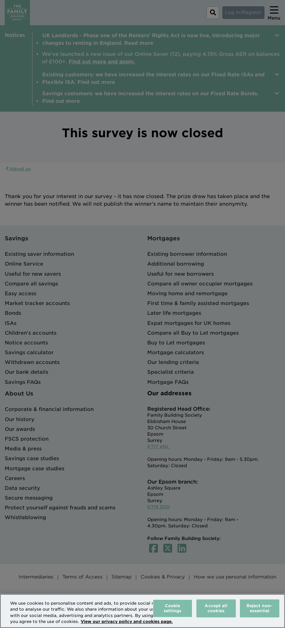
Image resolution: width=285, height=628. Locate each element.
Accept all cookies (216, 608)
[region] (142, 611)
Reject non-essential (259, 608)
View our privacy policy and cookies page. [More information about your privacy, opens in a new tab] (127, 621)
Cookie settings (173, 608)
